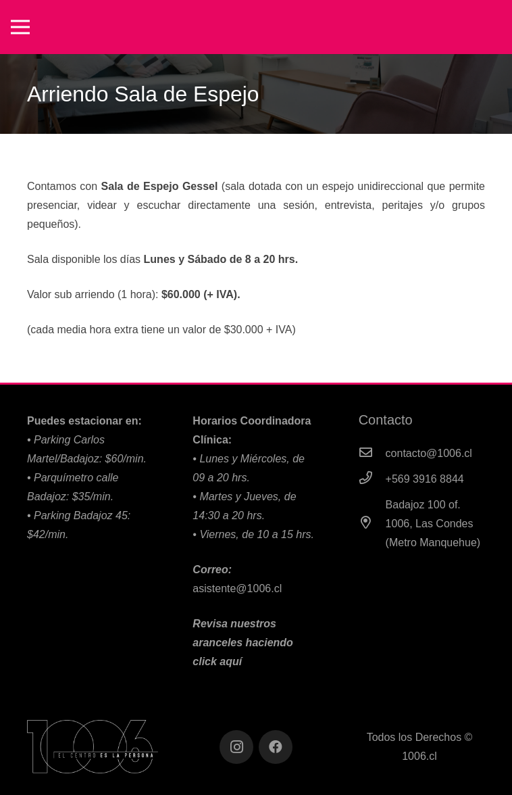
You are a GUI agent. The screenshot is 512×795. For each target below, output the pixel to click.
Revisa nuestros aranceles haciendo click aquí (243, 642)
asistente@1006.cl (237, 588)
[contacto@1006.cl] (372, 453)
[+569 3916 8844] (372, 479)
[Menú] (20, 27)
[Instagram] (236, 747)
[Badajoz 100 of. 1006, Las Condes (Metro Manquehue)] (372, 523)
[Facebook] (275, 747)
